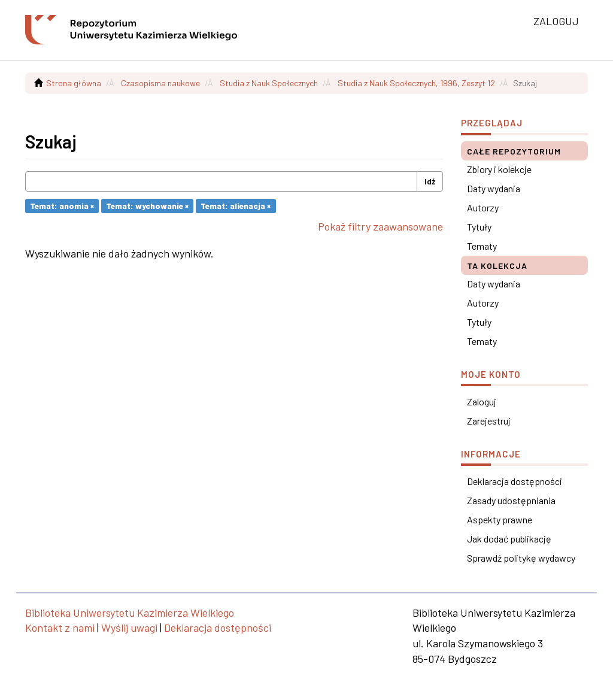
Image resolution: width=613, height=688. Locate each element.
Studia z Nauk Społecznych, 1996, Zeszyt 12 (416, 83)
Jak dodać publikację (509, 538)
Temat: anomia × (62, 206)
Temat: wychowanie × (147, 206)
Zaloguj (481, 401)
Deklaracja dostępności (514, 481)
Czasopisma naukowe (160, 83)
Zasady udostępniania (511, 500)
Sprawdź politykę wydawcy (521, 557)
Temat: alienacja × (236, 206)
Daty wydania (493, 188)
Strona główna (73, 83)
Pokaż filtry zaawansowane (380, 226)
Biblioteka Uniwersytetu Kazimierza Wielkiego (129, 612)
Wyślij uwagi (129, 627)
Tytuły (479, 226)
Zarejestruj (489, 420)
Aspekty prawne (499, 519)
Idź (429, 181)
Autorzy (483, 207)
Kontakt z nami (60, 627)
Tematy (482, 245)
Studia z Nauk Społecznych (269, 83)
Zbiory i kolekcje (499, 169)
